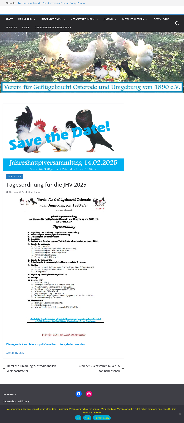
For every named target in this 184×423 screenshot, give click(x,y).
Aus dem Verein (15, 176)
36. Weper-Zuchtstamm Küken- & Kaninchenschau (100, 368)
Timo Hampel (34, 192)
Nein (87, 418)
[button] (34, 19)
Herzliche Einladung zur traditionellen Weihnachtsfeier (29, 368)
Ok (78, 418)
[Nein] (179, 414)
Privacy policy (102, 418)
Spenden (11, 27)
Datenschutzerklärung (16, 401)
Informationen (51, 19)
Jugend (108, 19)
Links (25, 27)
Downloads (161, 19)
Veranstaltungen (83, 19)
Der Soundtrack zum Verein (53, 27)
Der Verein (25, 19)
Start (9, 19)
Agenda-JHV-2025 (15, 352)
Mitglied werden (133, 19)
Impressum (9, 394)
